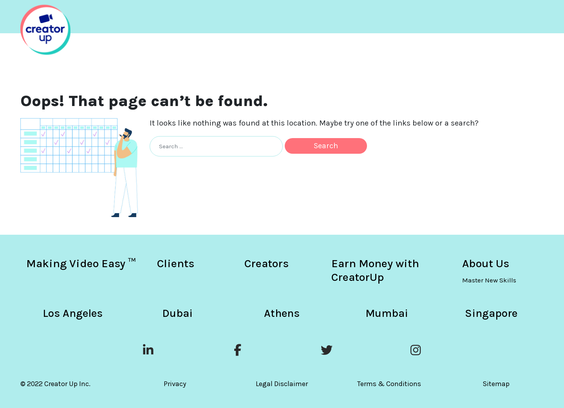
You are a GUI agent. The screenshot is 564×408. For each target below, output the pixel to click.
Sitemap (496, 383)
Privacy (175, 383)
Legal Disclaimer (282, 383)
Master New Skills (489, 280)
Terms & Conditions (389, 383)
